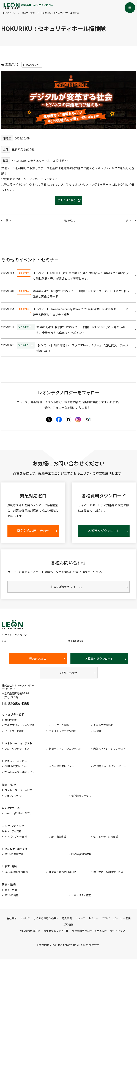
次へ (128, 220)
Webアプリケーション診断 (19, 726)
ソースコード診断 (14, 732)
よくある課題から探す (46, 919)
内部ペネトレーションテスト (109, 750)
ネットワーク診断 (59, 726)
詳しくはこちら (67, 200)
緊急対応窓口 (37, 660)
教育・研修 (11, 867)
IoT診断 (97, 732)
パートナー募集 (122, 919)
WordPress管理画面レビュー (20, 773)
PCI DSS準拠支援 (13, 855)
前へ (8, 220)
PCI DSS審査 (11, 896)
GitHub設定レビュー (16, 767)
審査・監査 (11, 891)
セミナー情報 (28, 12)
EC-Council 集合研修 (16, 873)
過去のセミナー (33, 64)
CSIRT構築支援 (57, 838)
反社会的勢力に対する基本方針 (89, 932)
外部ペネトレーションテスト (65, 750)
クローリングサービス (16, 750)
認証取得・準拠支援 (16, 850)
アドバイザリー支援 (15, 838)
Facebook (77, 642)
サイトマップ (117, 932)
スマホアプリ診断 (103, 726)
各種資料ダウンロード (99, 660)
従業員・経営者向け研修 (62, 873)
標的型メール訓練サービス (108, 873)
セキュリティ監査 (81, 896)
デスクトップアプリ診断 (62, 732)
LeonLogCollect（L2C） (18, 814)
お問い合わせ (68, 674)
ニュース (80, 919)
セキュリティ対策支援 (105, 838)
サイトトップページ (15, 636)
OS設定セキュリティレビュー (109, 767)
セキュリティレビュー (17, 762)
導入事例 (67, 919)
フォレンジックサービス (18, 791)
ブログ (106, 919)
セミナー (94, 919)
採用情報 (68, 925)
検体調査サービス (81, 797)
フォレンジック (13, 797)
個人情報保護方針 (30, 932)
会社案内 (12, 919)
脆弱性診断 (11, 721)
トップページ (9, 12)
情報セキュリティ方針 (56, 932)
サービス (25, 919)
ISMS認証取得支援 (81, 855)
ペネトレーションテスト (18, 744)
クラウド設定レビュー (61, 767)
